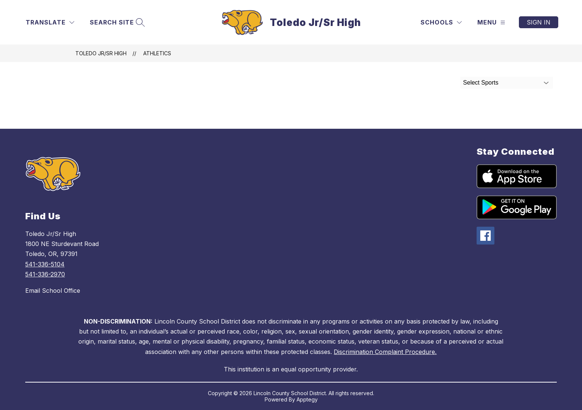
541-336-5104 (45, 264)
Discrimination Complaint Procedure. (385, 351)
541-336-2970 (45, 274)
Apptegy (307, 399)
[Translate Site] (50, 22)
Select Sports (480, 82)
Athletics (157, 53)
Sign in (538, 22)
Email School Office (52, 290)
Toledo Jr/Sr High (101, 53)
